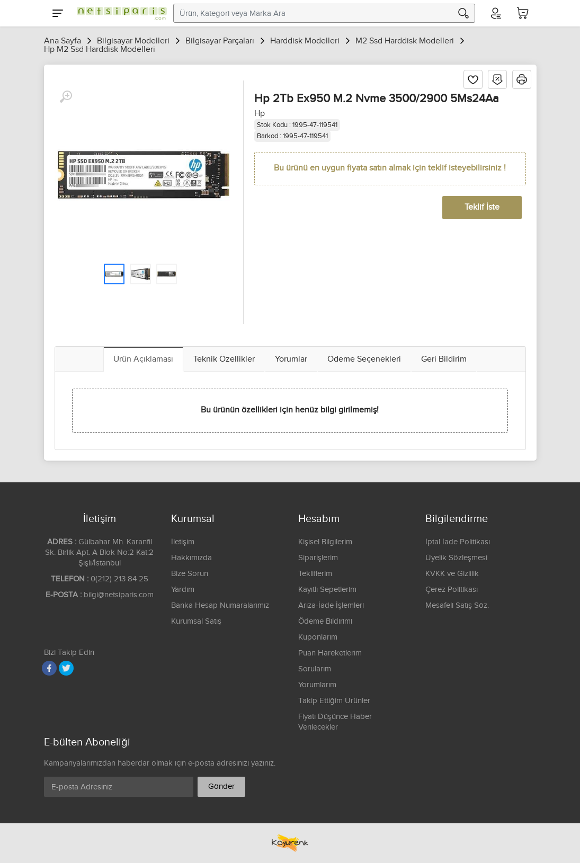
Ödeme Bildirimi (325, 621)
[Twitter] (66, 668)
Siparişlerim (318, 557)
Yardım (182, 589)
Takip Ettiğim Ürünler (334, 700)
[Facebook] (49, 668)
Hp (259, 114)
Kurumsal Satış (196, 621)
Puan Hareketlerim (330, 653)
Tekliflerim (315, 573)
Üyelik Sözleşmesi (456, 557)
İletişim (182, 541)
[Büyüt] (66, 97)
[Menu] (58, 13)
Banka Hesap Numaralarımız (220, 605)
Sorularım (314, 668)
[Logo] (119, 13)
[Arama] (463, 13)
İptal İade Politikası (457, 541)
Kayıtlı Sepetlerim (327, 589)
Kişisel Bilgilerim (325, 541)
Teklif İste (482, 207)
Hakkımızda (191, 557)
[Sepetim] (523, 13)
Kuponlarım (317, 637)
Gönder (221, 786)
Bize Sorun (189, 573)
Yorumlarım (317, 684)
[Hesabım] (495, 13)
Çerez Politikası (451, 589)
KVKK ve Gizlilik (452, 573)
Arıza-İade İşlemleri (331, 605)
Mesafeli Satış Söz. (457, 605)
